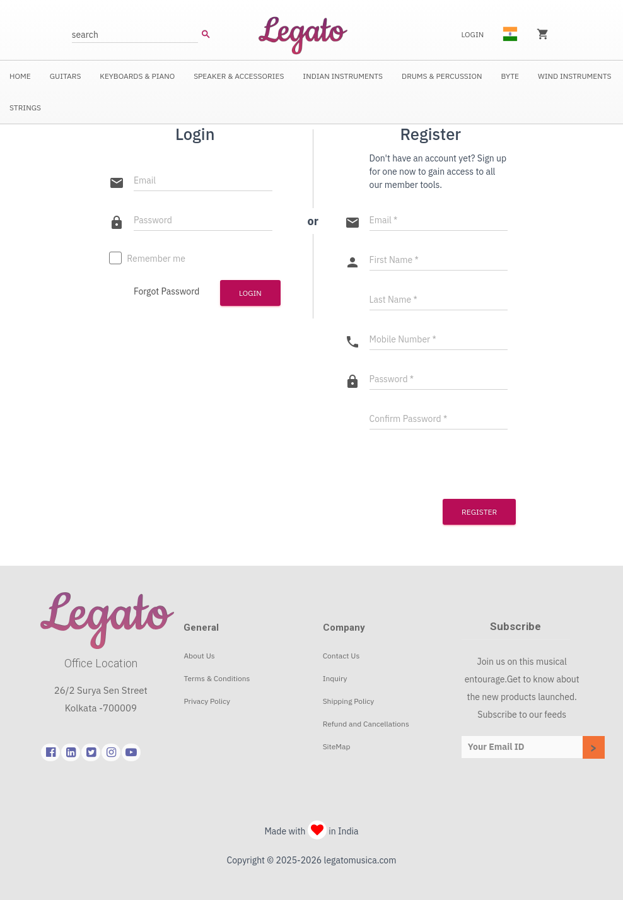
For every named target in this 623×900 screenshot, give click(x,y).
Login (472, 34)
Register (479, 512)
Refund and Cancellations (366, 723)
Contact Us (341, 655)
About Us (198, 655)
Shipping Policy (349, 701)
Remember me (147, 259)
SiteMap (337, 746)
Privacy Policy (206, 701)
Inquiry (335, 678)
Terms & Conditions (216, 678)
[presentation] (421, 462)
